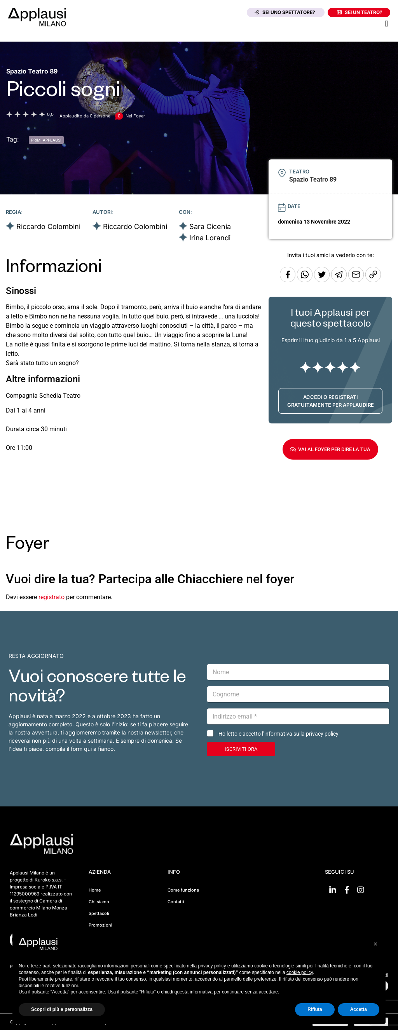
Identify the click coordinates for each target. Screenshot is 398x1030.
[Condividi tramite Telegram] (339, 280)
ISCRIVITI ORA (241, 749)
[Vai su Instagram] (361, 890)
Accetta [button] (358, 1009)
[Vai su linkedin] (333, 890)
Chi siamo (99, 901)
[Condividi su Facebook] (287, 280)
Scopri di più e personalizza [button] (62, 1009)
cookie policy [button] (299, 972)
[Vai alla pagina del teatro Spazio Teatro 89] (32, 71)
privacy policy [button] (212, 966)
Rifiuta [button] (314, 1009)
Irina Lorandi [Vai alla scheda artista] (209, 238)
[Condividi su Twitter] (322, 280)
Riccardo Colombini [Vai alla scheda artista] (48, 226)
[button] (386, 23)
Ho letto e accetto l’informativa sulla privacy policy (278, 734)
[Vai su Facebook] (347, 890)
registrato (51, 597)
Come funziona (183, 890)
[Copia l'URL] (356, 280)
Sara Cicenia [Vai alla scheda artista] (210, 226)
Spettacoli (99, 913)
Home (95, 890)
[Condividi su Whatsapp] (305, 280)
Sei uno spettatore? (285, 12)
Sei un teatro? (359, 12)
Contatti (176, 901)
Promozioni (100, 925)
